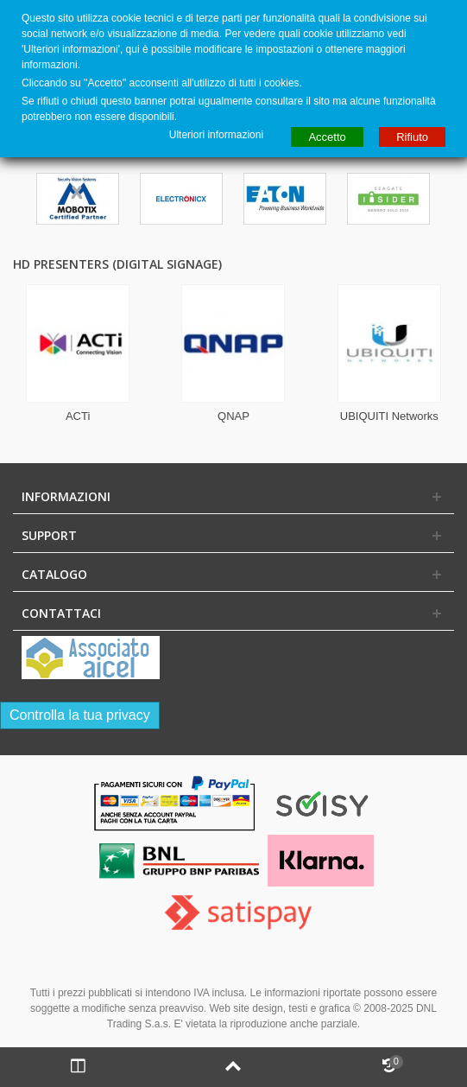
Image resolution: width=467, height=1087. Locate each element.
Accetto (326, 136)
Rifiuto (412, 136)
